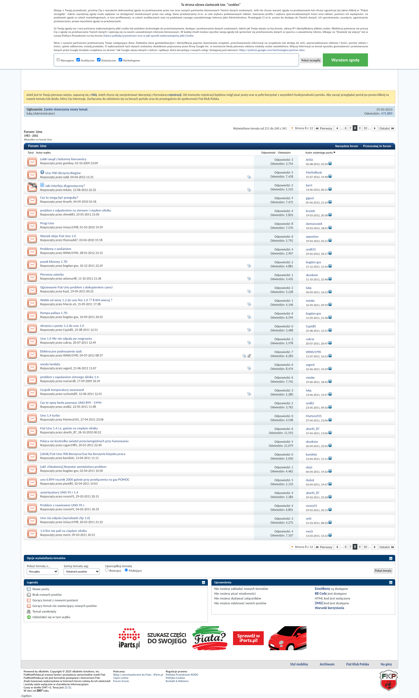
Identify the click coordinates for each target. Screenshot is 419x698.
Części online (120, 678)
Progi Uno (47, 223)
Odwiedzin (284, 152)
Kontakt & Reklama (177, 681)
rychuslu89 (70, 394)
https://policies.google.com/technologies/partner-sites (272, 50)
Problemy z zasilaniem (55, 249)
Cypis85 (68, 330)
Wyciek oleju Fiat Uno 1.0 (58, 236)
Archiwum (327, 664)
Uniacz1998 (70, 227)
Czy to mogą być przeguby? (59, 197)
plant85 (68, 483)
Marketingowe (129, 60)
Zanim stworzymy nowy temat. (66, 109)
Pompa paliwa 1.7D (53, 313)
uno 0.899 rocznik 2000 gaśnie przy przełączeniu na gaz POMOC (84, 479)
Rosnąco (113, 570)
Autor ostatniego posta (320, 152)
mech (66, 535)
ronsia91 (68, 496)
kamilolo (68, 458)
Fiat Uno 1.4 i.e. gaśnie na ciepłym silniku (69, 428)
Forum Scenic (121, 681)
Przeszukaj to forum (377, 146)
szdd (66, 177)
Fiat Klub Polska (357, 664)
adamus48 (70, 278)
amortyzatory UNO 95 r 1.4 (59, 492)
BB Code (321, 593)
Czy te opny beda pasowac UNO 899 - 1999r (71, 403)
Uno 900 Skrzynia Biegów (63, 173)
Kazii (66, 291)
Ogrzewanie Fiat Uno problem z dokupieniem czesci (76, 287)
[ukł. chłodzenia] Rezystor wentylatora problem (73, 467)
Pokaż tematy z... (39, 566)
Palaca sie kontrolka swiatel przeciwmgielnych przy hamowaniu (84, 441)
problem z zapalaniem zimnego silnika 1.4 (69, 377)
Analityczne (85, 60)
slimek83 (69, 214)
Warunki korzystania (329, 608)
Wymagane (65, 60)
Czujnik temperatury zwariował (62, 390)
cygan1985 (70, 445)
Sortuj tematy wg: (76, 566)
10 (365, 128)
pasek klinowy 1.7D (53, 262)
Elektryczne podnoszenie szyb (61, 351)
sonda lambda (50, 364)
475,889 (387, 113)
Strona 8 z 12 (304, 128)
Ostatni (387, 128)
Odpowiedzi (268, 152)
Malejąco (133, 570)
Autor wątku (43, 152)
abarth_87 (69, 432)
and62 (67, 407)
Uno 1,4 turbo (50, 415)
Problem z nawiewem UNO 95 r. (62, 505)
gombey (68, 163)
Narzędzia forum (346, 146)
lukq (29, 113)
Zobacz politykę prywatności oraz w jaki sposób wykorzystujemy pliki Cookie (148, 35)
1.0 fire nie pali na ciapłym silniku (63, 531)
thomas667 (70, 240)
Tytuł (30, 152)
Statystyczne (106, 60)
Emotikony (322, 589)
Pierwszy (324, 128)
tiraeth (67, 201)
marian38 (69, 381)
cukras (67, 342)
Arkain (67, 190)
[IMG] (319, 603)
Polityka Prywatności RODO (182, 674)
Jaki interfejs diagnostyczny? (65, 186)
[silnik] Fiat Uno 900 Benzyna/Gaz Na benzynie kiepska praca (82, 454)
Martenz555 (71, 419)
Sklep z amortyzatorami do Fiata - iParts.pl (138, 674)
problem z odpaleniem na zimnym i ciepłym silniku (75, 210)
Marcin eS (69, 304)
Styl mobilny (299, 664)
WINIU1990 (70, 253)
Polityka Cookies (175, 678)
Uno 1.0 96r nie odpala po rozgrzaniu (66, 338)
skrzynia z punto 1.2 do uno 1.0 (62, 326)
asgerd (67, 368)
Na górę (386, 664)
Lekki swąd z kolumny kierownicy (63, 159)
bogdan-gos (70, 266)
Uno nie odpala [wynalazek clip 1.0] (65, 518)
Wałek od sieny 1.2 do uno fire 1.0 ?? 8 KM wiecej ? (76, 300)
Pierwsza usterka (52, 274)
